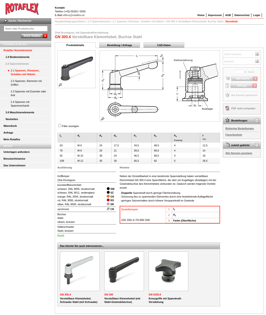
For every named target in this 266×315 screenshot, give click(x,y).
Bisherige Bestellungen (239, 128)
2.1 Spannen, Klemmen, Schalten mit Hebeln (25, 72)
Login (256, 15)
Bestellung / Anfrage (119, 45)
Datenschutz (242, 15)
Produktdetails (75, 45)
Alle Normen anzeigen (238, 153)
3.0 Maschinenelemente (20, 112)
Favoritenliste (233, 134)
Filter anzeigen (70, 126)
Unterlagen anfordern (17, 152)
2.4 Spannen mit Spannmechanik (20, 104)
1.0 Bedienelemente (18, 57)
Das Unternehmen (14, 165)
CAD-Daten (164, 45)
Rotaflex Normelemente (18, 50)
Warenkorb (10, 125)
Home (201, 15)
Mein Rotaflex (12, 139)
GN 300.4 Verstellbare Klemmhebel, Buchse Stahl (194, 21)
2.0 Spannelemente (17, 63)
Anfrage (8, 132)
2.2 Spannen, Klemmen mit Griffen (26, 83)
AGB (228, 15)
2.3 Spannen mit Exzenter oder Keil (28, 93)
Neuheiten (12, 119)
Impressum (215, 15)
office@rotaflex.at (73, 15)
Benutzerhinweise (14, 158)
